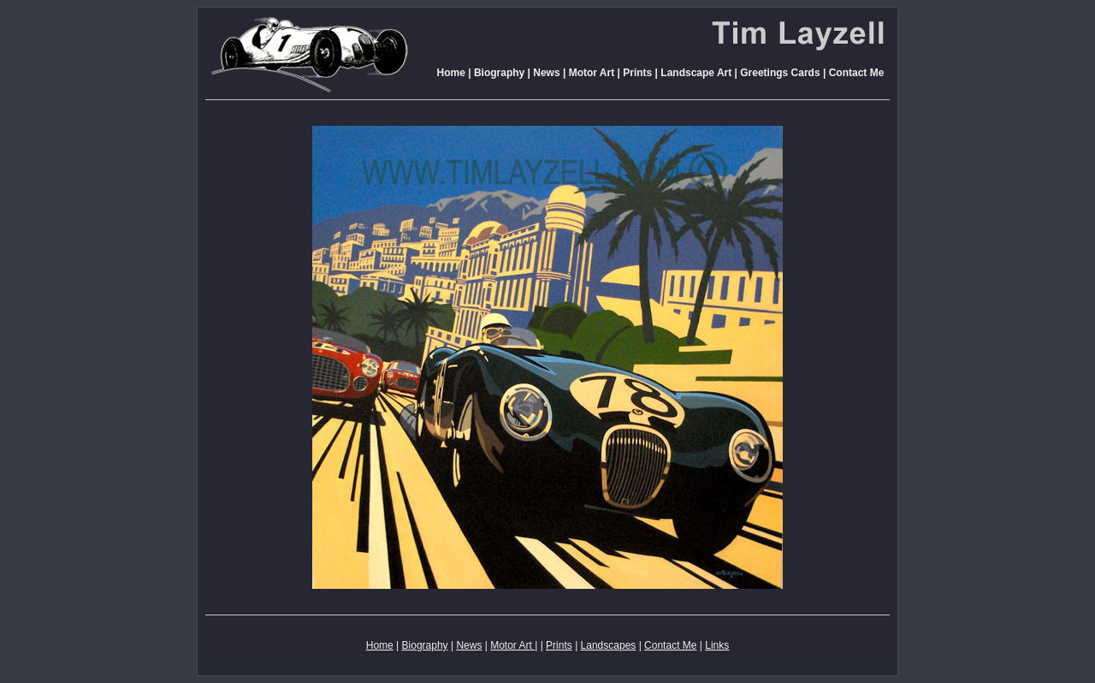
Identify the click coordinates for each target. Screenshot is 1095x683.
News (546, 73)
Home (451, 73)
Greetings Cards (780, 73)
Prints (637, 73)
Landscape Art (695, 73)
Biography (499, 73)
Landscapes (608, 645)
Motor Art (589, 73)
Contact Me (857, 73)
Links (717, 645)
